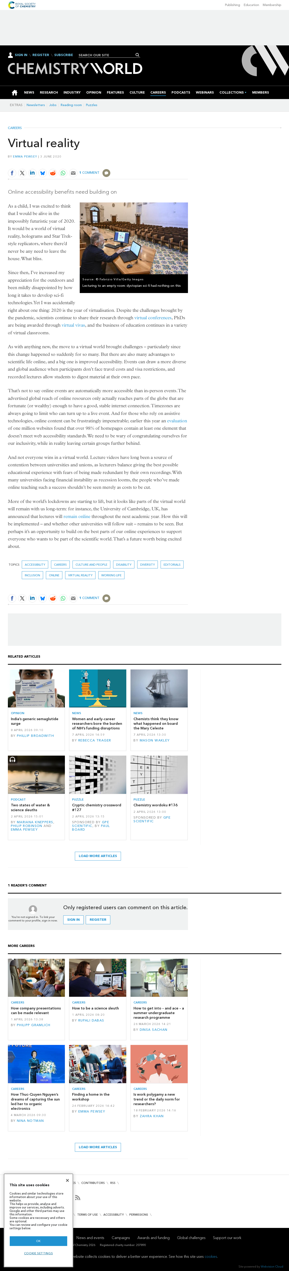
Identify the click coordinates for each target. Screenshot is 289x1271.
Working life (111, 575)
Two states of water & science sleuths (30, 807)
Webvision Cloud (272, 1266)
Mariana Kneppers (35, 822)
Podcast (18, 799)
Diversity (147, 564)
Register (40, 55)
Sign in (73, 920)
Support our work (227, 1238)
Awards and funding (153, 1238)
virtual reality (80, 575)
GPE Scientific (90, 824)
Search (137, 55)
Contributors (93, 1183)
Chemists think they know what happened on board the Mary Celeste (155, 724)
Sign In (21, 55)
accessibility (35, 564)
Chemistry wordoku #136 (155, 805)
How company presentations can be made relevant (36, 1010)
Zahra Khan (152, 1116)
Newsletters (36, 105)
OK (38, 1241)
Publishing (232, 5)
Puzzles (91, 105)
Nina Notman (30, 1121)
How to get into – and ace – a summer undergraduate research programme (158, 1013)
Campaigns (121, 1238)
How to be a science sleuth (95, 1008)
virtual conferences (152, 317)
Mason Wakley (155, 740)
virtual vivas (73, 325)
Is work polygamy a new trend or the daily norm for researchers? (156, 1099)
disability (123, 564)
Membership (272, 5)
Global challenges (191, 1238)
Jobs (53, 105)
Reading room (71, 105)
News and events (90, 1238)
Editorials (172, 564)
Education (251, 5)
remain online (77, 516)
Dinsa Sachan (154, 1030)
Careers (15, 128)
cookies (211, 1256)
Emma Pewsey (25, 156)
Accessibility (113, 1214)
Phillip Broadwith (35, 736)
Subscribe (63, 55)
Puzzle (78, 799)
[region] (38, 1220)
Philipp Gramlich (34, 1025)
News (76, 713)
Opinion (17, 713)
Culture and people (91, 564)
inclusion (32, 575)
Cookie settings (38, 1253)
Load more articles (98, 856)
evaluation (177, 420)
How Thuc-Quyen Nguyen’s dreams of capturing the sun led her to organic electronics (35, 1101)
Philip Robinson (26, 826)
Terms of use (87, 1214)
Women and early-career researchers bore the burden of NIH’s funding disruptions (97, 724)
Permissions (138, 1214)
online (54, 575)
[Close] (67, 1180)
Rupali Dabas (91, 1020)
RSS (112, 1183)
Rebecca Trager (94, 740)
